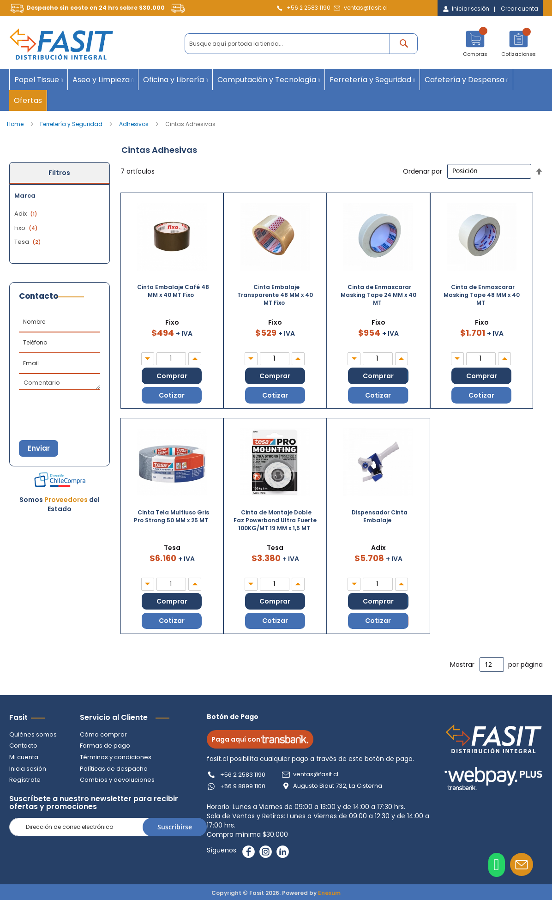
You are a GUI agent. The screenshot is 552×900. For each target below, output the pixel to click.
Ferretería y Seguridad (72, 124)
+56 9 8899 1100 (245, 784)
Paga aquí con (263, 738)
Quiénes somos (33, 733)
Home (16, 124)
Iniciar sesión (470, 8)
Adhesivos (134, 124)
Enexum (329, 891)
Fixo (27, 227)
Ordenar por (422, 170)
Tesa (28, 241)
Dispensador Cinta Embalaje (380, 516)
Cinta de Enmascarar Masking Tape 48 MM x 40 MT (482, 295)
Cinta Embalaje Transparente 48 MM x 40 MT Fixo (275, 295)
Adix (26, 213)
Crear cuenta (519, 8)
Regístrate (25, 778)
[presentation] (64, 406)
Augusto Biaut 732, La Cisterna (340, 784)
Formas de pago (105, 744)
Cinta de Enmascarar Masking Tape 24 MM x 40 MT (378, 295)
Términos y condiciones (115, 755)
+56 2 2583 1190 (308, 8)
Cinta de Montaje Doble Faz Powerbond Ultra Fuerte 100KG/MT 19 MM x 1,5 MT (275, 520)
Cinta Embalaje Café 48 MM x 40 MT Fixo (173, 291)
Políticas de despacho (114, 767)
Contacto (23, 744)
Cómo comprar (103, 733)
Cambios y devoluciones (117, 778)
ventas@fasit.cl (366, 8)
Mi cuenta (23, 755)
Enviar (41, 449)
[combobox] (301, 43)
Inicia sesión (27, 767)
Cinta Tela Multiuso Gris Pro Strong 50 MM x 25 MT (171, 516)
